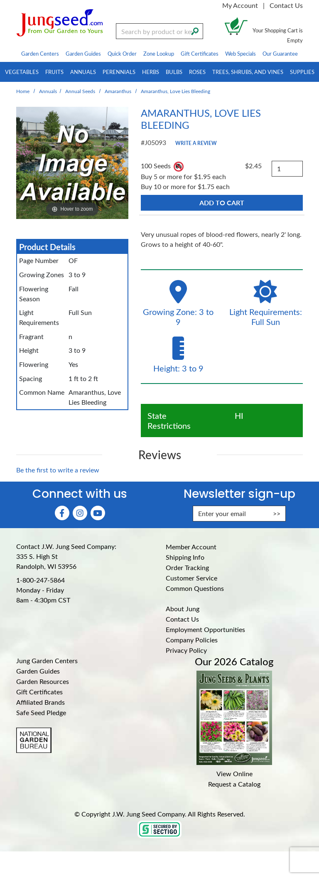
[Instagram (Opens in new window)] (80, 513)
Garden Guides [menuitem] (83, 53)
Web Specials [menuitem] (240, 53)
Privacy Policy (186, 650)
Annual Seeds (80, 91)
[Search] (195, 30)
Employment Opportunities (205, 629)
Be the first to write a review (57, 469)
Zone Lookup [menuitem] (158, 53)
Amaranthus (118, 91)
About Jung (182, 608)
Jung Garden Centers (47, 660)
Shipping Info (185, 557)
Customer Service (191, 577)
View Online (234, 773)
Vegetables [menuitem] (22, 71)
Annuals (48, 91)
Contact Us (286, 5)
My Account (240, 5)
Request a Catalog (234, 784)
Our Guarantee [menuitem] (280, 53)
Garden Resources (42, 681)
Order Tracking (187, 567)
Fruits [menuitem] (54, 71)
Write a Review (196, 143)
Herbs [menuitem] (150, 71)
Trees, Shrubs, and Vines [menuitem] (247, 71)
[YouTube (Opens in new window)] (98, 513)
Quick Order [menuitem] (122, 53)
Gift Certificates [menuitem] (199, 53)
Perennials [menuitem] (119, 71)
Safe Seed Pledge (41, 712)
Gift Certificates (39, 691)
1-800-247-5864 (40, 579)
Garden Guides (38, 670)
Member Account (191, 546)
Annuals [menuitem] (83, 71)
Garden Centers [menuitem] (40, 53)
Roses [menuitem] (197, 71)
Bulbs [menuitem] (174, 71)
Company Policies (192, 639)
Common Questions (195, 588)
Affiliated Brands (40, 702)
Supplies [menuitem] (302, 71)
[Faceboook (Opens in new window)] (62, 513)
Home (22, 91)
